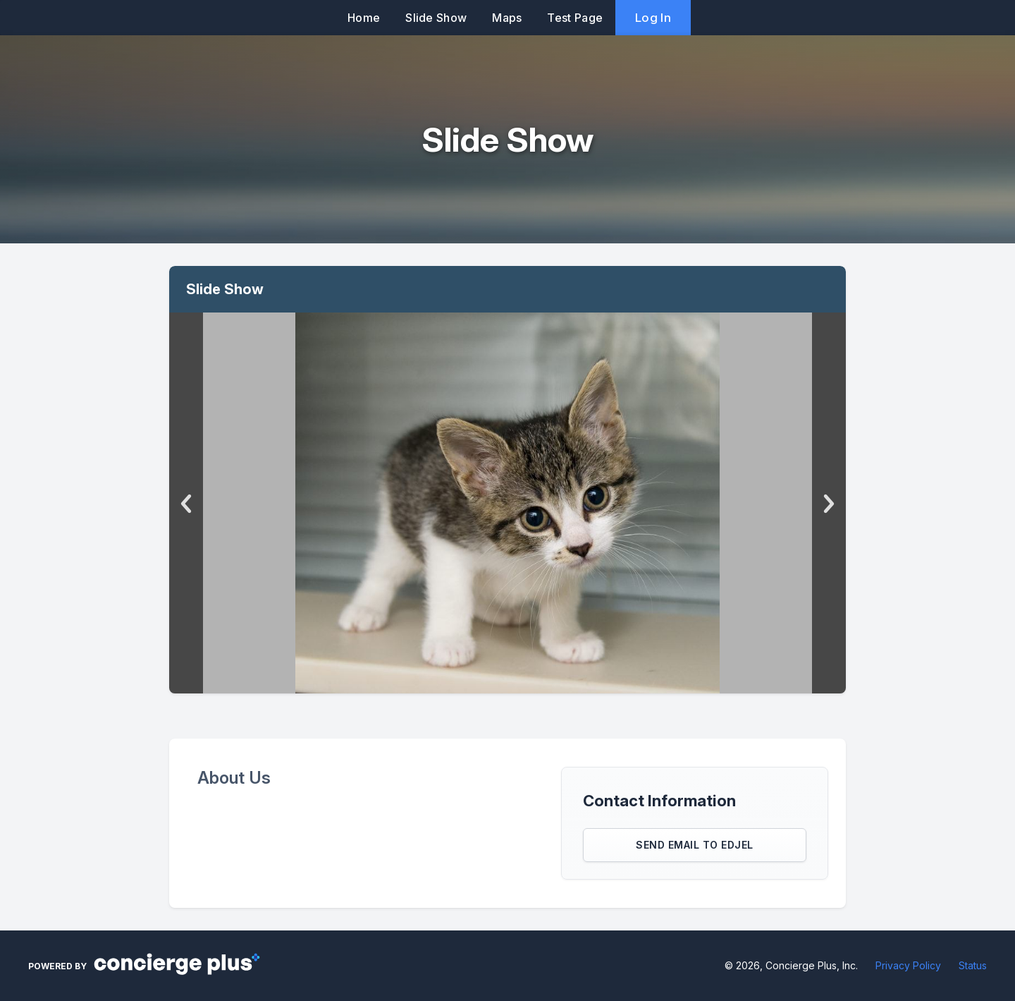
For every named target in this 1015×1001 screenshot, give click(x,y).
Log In (653, 18)
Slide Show (436, 18)
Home (363, 18)
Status (973, 965)
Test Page (575, 18)
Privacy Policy (908, 965)
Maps (507, 18)
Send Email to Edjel (694, 845)
